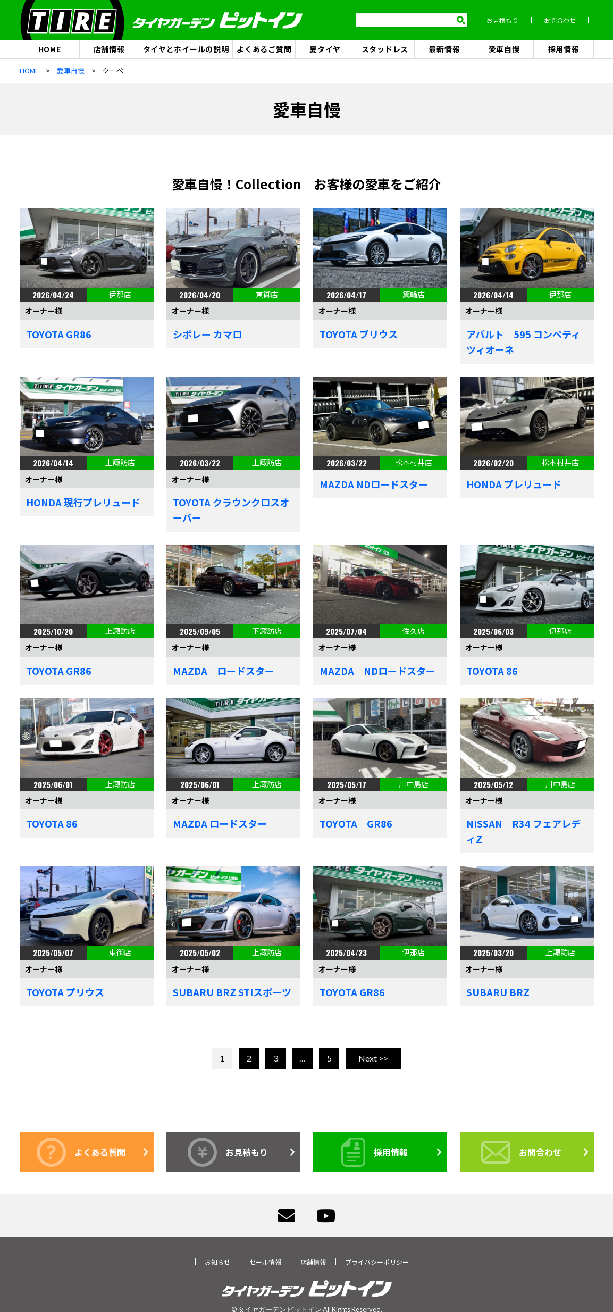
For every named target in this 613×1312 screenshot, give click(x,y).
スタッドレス (385, 49)
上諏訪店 (120, 462)
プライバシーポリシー (377, 1261)
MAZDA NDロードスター (374, 484)
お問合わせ (565, 20)
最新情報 (444, 49)
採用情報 (564, 49)
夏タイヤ (325, 49)
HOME (49, 49)
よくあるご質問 (264, 49)
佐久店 (413, 631)
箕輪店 (413, 294)
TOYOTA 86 (492, 671)
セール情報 (265, 1261)
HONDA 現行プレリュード (83, 502)
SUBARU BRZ (498, 992)
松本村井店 (413, 462)
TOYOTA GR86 (58, 334)
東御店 (267, 294)
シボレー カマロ (207, 334)
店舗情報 (109, 49)
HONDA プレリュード (513, 484)
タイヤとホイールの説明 (186, 49)
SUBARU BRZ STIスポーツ (232, 992)
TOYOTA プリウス (359, 334)
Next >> (373, 1059)
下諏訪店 (267, 631)
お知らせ (217, 1261)
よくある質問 (81, 1152)
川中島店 (414, 784)
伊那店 (120, 294)
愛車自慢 (504, 49)
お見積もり (508, 20)
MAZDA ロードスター (223, 671)
